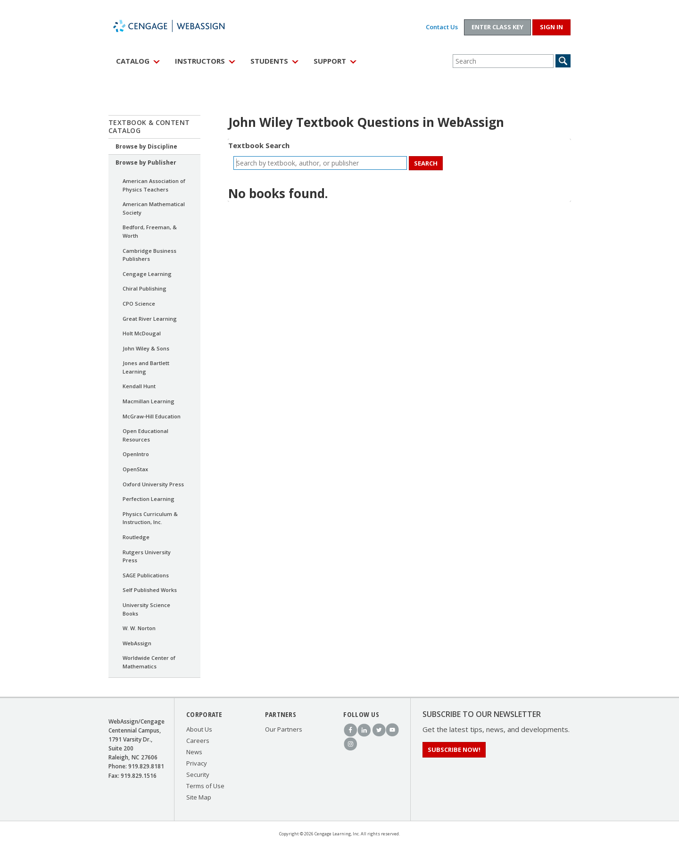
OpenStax (135, 469)
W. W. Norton (139, 628)
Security (197, 774)
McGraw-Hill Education (152, 416)
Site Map (198, 797)
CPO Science (139, 303)
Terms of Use (205, 786)
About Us (199, 729)
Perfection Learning (148, 498)
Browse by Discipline (146, 146)
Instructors (200, 61)
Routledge (136, 537)
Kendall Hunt (139, 386)
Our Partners (283, 729)
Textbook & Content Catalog (149, 126)
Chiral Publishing (144, 288)
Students (269, 61)
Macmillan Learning (148, 401)
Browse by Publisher (146, 162)
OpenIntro (136, 454)
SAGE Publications (146, 575)
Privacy (196, 763)
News (194, 752)
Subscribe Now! (454, 749)
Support (330, 61)
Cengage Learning (147, 273)
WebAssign (179, 26)
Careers (197, 740)
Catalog (132, 61)
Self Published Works (150, 589)
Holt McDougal (142, 333)
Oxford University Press (153, 484)
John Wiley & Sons (146, 348)
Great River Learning (150, 318)
